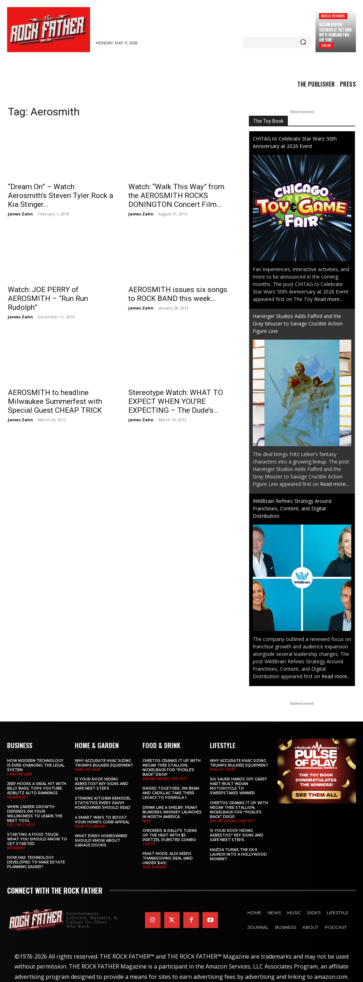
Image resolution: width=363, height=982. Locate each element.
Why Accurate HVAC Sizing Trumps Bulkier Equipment (104, 763)
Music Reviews (333, 15)
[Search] (303, 42)
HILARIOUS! (17, 797)
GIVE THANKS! (155, 867)
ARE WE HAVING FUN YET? (165, 778)
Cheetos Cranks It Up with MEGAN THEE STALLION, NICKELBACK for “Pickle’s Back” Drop (172, 767)
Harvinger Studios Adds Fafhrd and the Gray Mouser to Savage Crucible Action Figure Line (297, 323)
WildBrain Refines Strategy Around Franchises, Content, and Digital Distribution (292, 508)
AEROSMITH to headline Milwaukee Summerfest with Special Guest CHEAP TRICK (55, 401)
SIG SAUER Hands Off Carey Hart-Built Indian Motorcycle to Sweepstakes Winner (238, 786)
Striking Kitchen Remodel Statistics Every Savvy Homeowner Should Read (103, 803)
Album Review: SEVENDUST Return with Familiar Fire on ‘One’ (335, 32)
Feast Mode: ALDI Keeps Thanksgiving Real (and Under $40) (168, 858)
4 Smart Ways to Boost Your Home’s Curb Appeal (102, 819)
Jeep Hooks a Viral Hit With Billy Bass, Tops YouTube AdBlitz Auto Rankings (36, 788)
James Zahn (20, 213)
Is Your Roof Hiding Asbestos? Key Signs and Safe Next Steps (101, 784)
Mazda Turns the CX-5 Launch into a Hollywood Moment (238, 854)
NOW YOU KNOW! (90, 826)
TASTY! (149, 844)
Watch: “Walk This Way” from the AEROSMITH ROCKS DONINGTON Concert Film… (176, 195)
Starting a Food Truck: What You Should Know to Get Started (37, 839)
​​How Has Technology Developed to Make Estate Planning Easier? (36, 862)
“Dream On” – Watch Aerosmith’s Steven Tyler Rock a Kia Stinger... (60, 195)
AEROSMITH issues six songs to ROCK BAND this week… (177, 294)
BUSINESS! (16, 848)
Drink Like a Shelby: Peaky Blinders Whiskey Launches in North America (172, 812)
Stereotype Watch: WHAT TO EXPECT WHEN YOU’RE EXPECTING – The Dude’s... (175, 401)
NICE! (147, 821)
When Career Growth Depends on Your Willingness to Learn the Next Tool (34, 814)
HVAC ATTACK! (87, 769)
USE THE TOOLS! (21, 825)
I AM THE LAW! (19, 774)
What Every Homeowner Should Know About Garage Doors (101, 840)
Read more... (328, 299)
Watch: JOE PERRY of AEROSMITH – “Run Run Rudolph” (48, 298)
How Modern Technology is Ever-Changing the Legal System (36, 765)
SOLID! (326, 45)
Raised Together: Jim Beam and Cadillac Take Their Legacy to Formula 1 (171, 793)
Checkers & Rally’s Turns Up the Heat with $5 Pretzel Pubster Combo (170, 835)
